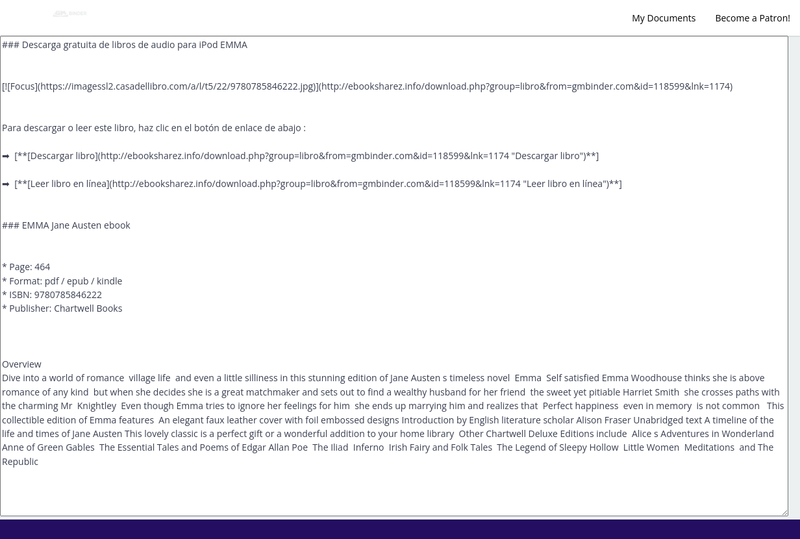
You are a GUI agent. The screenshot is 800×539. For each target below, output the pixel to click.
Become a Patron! (752, 18)
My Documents (663, 18)
